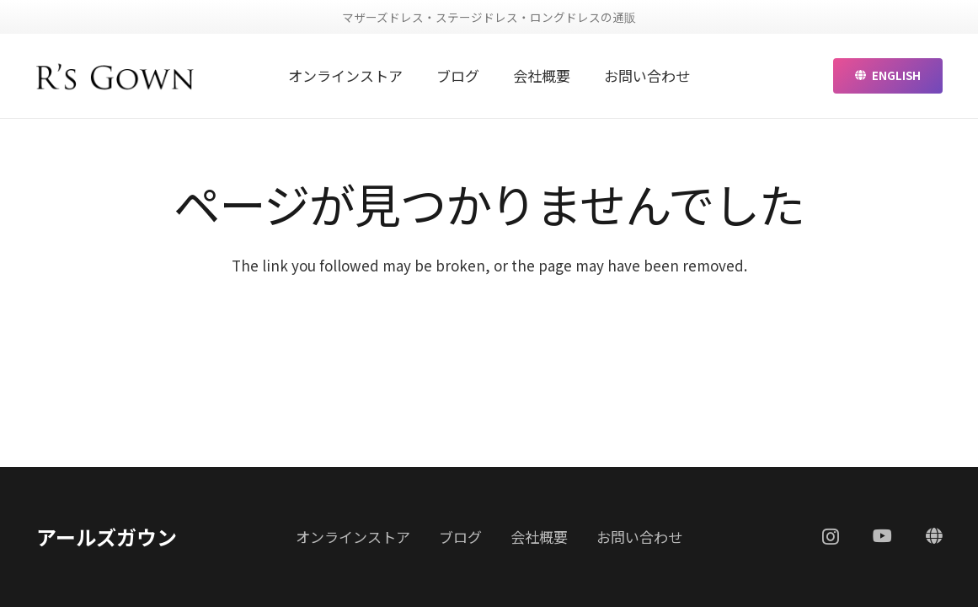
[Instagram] (830, 537)
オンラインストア (353, 536)
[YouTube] (882, 536)
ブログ (460, 536)
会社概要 (539, 536)
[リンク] (115, 76)
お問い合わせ (639, 536)
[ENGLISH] (934, 536)
